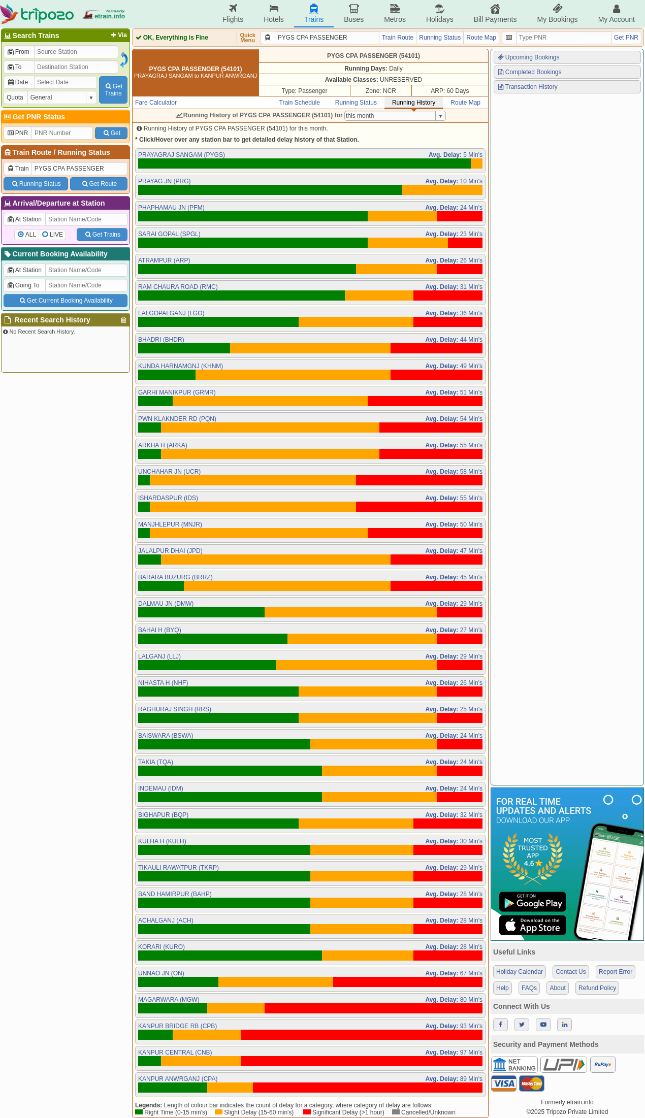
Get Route (99, 183)
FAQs (529, 988)
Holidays (440, 13)
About (557, 988)
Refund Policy (597, 988)
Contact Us (571, 971)
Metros (395, 13)
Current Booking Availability (55, 254)
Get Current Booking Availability (65, 300)
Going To (23, 285)
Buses (354, 13)
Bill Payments (495, 13)
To (14, 67)
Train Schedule (299, 102)
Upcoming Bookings (528, 57)
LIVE (56, 234)
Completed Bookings (529, 72)
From (18, 51)
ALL (30, 234)
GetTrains (113, 90)
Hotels (274, 13)
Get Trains (102, 234)
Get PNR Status (34, 117)
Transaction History (527, 86)
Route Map (481, 37)
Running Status (83, 152)
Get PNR (626, 37)
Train (18, 168)
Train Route (32, 152)
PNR (17, 133)
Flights (232, 13)
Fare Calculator (156, 102)
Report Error (615, 971)
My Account (616, 13)
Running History (413, 102)
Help (502, 988)
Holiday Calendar (519, 971)
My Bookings (557, 13)
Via (118, 35)
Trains (314, 13)
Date (17, 82)
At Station (24, 219)
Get (111, 133)
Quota (15, 97)
